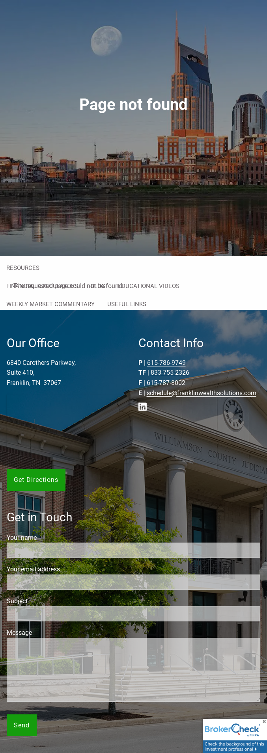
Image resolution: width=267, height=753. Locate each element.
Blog (98, 286)
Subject (46, 601)
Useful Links (126, 304)
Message (48, 632)
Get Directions (36, 479)
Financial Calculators (42, 286)
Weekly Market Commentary (50, 304)
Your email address (62, 569)
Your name (50, 537)
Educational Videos (148, 286)
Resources (22, 267)
